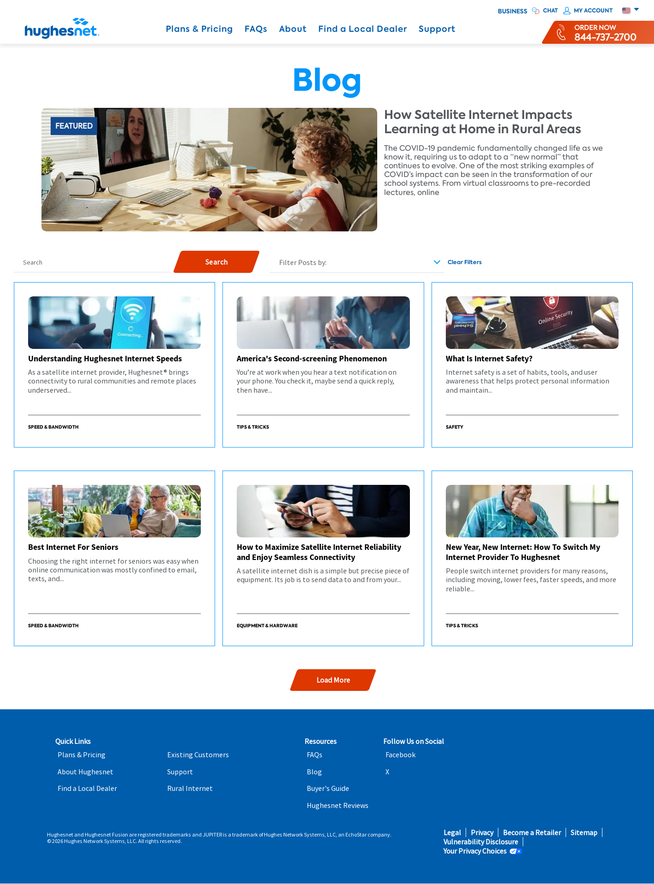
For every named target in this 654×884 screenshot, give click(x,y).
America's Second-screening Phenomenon (312, 358)
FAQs (256, 29)
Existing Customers (198, 754)
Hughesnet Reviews (337, 805)
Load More (333, 679)
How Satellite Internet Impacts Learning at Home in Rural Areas (482, 121)
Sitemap (584, 832)
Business (512, 11)
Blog (314, 771)
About (293, 29)
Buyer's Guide (328, 788)
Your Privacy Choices (475, 851)
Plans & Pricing (199, 29)
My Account (593, 10)
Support (437, 29)
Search (32, 262)
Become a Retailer (532, 832)
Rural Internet (190, 788)
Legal (452, 832)
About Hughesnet (85, 771)
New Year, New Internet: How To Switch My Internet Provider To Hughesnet (523, 552)
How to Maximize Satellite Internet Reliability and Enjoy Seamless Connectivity (319, 552)
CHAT (550, 10)
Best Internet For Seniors (73, 547)
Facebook (400, 754)
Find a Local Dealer (362, 29)
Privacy (482, 832)
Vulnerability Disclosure (481, 841)
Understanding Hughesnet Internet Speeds (105, 358)
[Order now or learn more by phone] (605, 32)
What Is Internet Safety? (489, 358)
